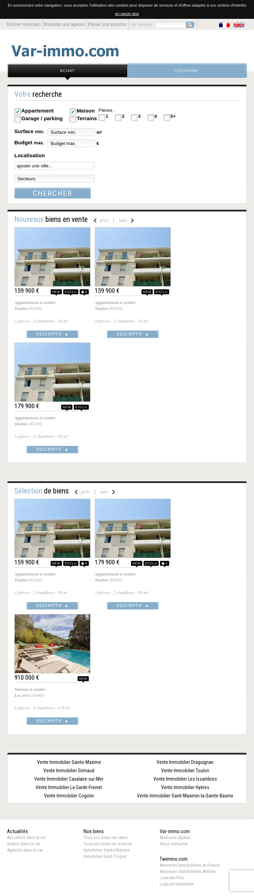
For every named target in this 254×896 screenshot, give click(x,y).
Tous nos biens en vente (105, 837)
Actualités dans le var (26, 837)
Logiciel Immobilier (177, 884)
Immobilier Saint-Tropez (105, 856)
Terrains (87, 118)
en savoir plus (127, 14)
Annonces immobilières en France (189, 865)
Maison (86, 111)
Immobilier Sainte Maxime (107, 850)
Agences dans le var (25, 850)
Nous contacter (174, 843)
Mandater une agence (64, 24)
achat (67, 70)
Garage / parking (42, 118)
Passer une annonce (107, 24)
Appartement (37, 111)
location (186, 70)
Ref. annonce (141, 25)
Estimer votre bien (24, 24)
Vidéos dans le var (23, 843)
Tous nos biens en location (108, 843)
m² (99, 132)
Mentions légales (175, 837)
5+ (173, 116)
